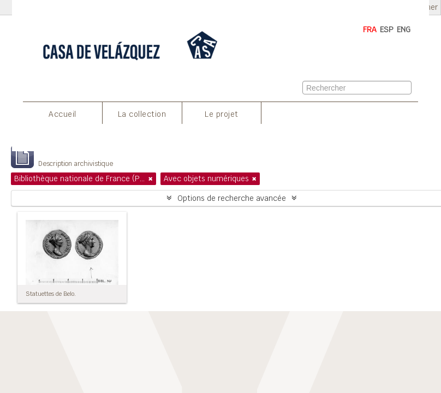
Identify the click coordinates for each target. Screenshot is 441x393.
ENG (403, 29)
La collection (142, 114)
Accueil (62, 114)
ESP (387, 29)
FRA (370, 29)
